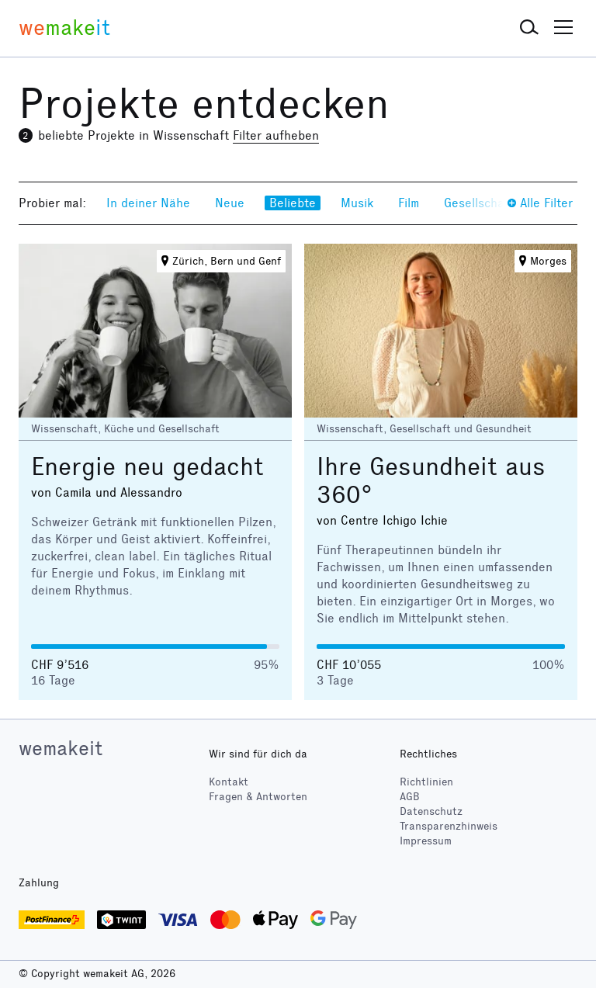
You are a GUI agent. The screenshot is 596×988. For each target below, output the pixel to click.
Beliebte (292, 203)
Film (408, 203)
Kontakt (228, 782)
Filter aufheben (276, 135)
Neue (229, 203)
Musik (357, 203)
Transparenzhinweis (448, 826)
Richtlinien (426, 782)
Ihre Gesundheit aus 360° (431, 481)
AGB (410, 796)
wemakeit (60, 748)
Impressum (426, 841)
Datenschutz (431, 811)
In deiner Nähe (148, 203)
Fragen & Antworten (258, 796)
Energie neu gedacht (147, 467)
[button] (529, 28)
